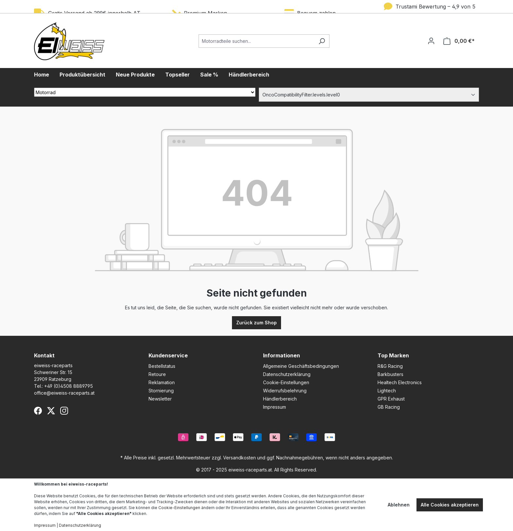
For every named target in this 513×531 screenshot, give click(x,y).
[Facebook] (38, 411)
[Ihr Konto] (431, 40)
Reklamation (162, 382)
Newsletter (160, 399)
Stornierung (161, 390)
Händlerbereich (280, 399)
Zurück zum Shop (256, 322)
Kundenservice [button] (168, 355)
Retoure (157, 374)
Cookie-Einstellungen (286, 382)
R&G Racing (390, 366)
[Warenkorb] (459, 41)
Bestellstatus (162, 366)
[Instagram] (64, 411)
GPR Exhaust (391, 399)
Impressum (274, 407)
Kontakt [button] (44, 355)
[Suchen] (321, 41)
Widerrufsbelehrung (285, 390)
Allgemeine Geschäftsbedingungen (301, 366)
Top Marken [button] (393, 355)
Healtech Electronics (400, 382)
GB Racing (389, 407)
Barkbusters (390, 374)
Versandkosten (239, 457)
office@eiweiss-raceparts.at (64, 393)
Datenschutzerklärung (286, 374)
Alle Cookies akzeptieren (450, 504)
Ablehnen (399, 504)
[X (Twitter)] (51, 411)
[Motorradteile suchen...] (256, 41)
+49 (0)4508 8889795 (68, 386)
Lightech (387, 390)
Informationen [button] (281, 355)
